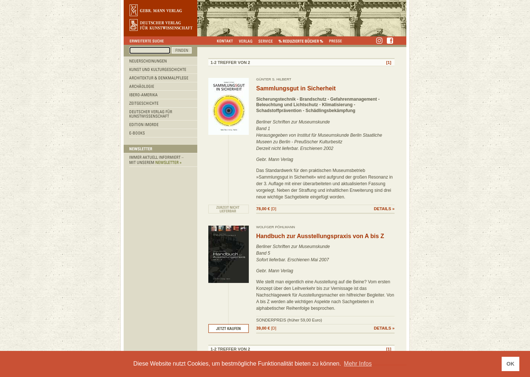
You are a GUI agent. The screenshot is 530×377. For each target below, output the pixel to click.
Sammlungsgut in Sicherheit (296, 88)
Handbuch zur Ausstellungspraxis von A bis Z (320, 236)
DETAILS (382, 209)
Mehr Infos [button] (358, 363)
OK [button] (510, 364)
